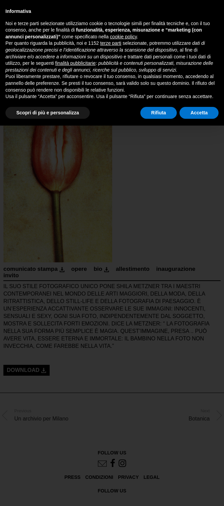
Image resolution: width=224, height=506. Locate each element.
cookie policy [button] (123, 36)
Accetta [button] (199, 112)
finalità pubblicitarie (75, 63)
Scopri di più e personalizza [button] (47, 112)
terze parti (110, 43)
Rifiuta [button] (158, 112)
